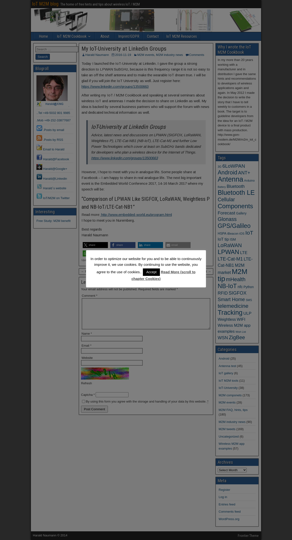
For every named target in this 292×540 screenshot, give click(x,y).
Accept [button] (151, 272)
